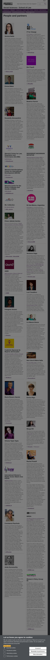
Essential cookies (10, 647)
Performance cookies (11, 656)
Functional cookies (10, 651)
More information (37, 654)
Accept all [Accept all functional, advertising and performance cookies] (37, 648)
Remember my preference (38, 651)
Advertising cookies (10, 653)
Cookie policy (7, 646)
